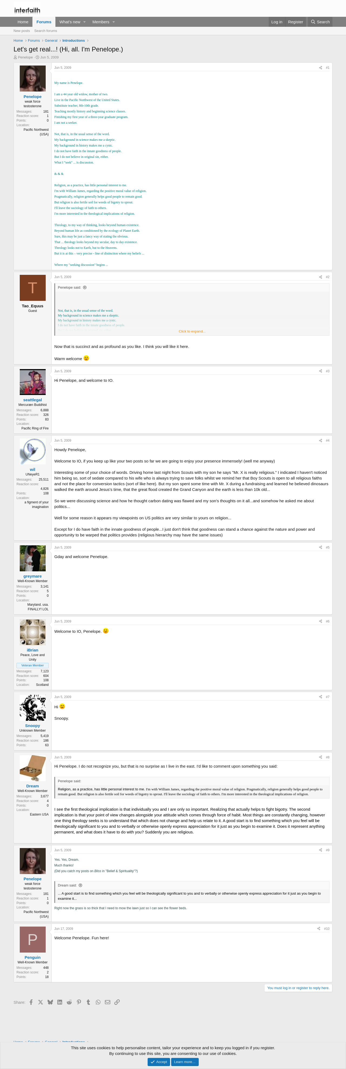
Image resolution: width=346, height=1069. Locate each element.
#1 (328, 68)
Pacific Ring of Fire (35, 428)
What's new (69, 21)
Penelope (25, 57)
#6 (328, 621)
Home (23, 21)
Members (100, 21)
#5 (328, 547)
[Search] (320, 22)
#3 (328, 371)
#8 (328, 757)
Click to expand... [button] (192, 331)
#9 (328, 850)
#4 (328, 440)
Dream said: (67, 885)
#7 (328, 697)
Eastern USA (39, 814)
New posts (22, 31)
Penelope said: (69, 287)
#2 (328, 277)
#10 (327, 929)
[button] (84, 22)
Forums (43, 21)
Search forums (45, 31)
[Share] (320, 68)
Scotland (42, 685)
